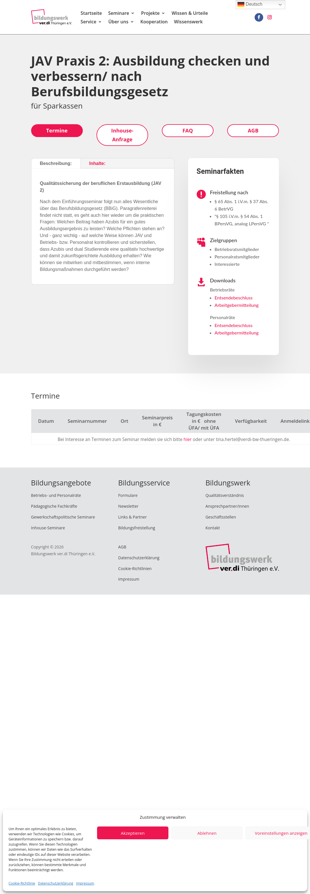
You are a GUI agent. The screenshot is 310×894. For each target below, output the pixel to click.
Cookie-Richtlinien (135, 568)
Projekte (150, 13)
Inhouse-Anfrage (122, 135)
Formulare (128, 495)
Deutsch (249, 4)
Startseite (91, 13)
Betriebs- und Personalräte (56, 495)
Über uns (118, 22)
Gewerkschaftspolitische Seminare (63, 517)
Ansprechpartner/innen (227, 506)
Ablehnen (207, 833)
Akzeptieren (132, 833)
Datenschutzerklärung (55, 883)
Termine (57, 130)
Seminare (118, 13)
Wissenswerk (188, 22)
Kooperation (154, 22)
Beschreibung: (56, 163)
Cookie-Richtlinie (22, 883)
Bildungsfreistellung (136, 527)
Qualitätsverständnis (225, 495)
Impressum (85, 883)
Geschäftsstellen (221, 517)
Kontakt (213, 527)
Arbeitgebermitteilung (237, 305)
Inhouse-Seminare (48, 527)
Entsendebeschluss (234, 297)
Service (88, 22)
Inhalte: (97, 163)
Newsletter (128, 506)
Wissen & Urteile (190, 13)
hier (188, 439)
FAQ (187, 130)
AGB (253, 130)
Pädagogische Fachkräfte (54, 506)
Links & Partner (132, 517)
